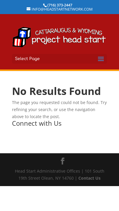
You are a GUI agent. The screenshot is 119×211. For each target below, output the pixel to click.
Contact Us (89, 178)
